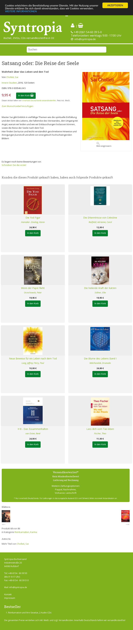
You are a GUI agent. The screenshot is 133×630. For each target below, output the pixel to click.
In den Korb (26, 95)
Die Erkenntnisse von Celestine (100, 217)
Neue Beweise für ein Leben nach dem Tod (33, 358)
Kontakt (8, 594)
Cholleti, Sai (12, 77)
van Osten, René (32, 433)
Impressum (9, 598)
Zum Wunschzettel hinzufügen (17, 106)
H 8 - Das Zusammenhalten (33, 429)
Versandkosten (66, 620)
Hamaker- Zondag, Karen (33, 222)
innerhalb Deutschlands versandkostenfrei (39, 100)
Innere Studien (9, 82)
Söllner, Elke (100, 292)
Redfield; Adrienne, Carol (100, 222)
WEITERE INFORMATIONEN (21, 11)
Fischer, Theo (100, 433)
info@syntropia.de (85, 39)
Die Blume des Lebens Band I (100, 358)
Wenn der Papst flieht (33, 288)
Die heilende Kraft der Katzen (100, 288)
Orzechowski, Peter (33, 292)
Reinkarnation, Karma (26, 532)
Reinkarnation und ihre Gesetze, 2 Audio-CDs (29, 612)
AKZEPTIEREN (115, 5)
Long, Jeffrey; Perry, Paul (33, 362)
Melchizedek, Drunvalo (100, 362)
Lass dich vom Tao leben (100, 429)
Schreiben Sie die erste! (14, 165)
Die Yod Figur (32, 217)
